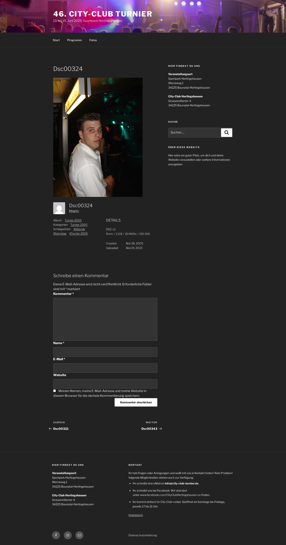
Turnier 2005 (73, 220)
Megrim (74, 210)
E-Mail (59, 359)
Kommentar (63, 294)
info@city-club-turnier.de (181, 483)
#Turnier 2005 (78, 233)
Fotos (93, 40)
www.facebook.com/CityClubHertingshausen (168, 495)
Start (56, 40)
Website (59, 375)
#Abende (79, 229)
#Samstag (59, 233)
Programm (74, 40)
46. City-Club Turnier (102, 14)
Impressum (136, 515)
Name (58, 343)
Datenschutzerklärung (143, 535)
